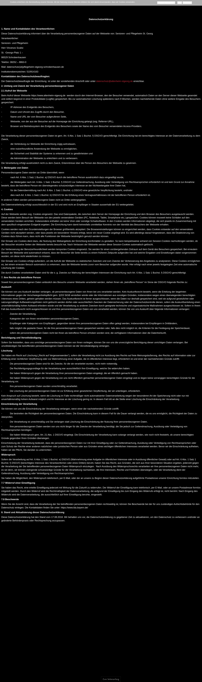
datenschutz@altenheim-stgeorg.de (114, 81)
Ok (180, 3)
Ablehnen (187, 3)
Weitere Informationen (166, 3)
